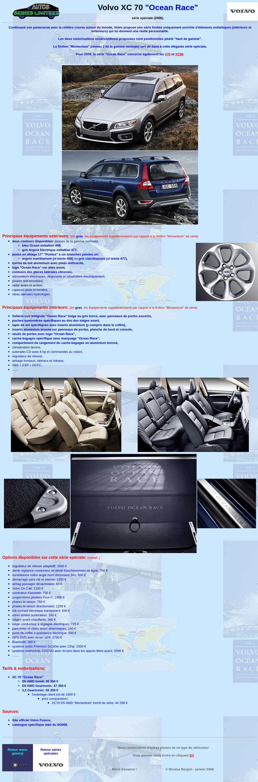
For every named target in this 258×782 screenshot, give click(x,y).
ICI (191, 755)
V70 (168, 54)
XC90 (179, 54)
